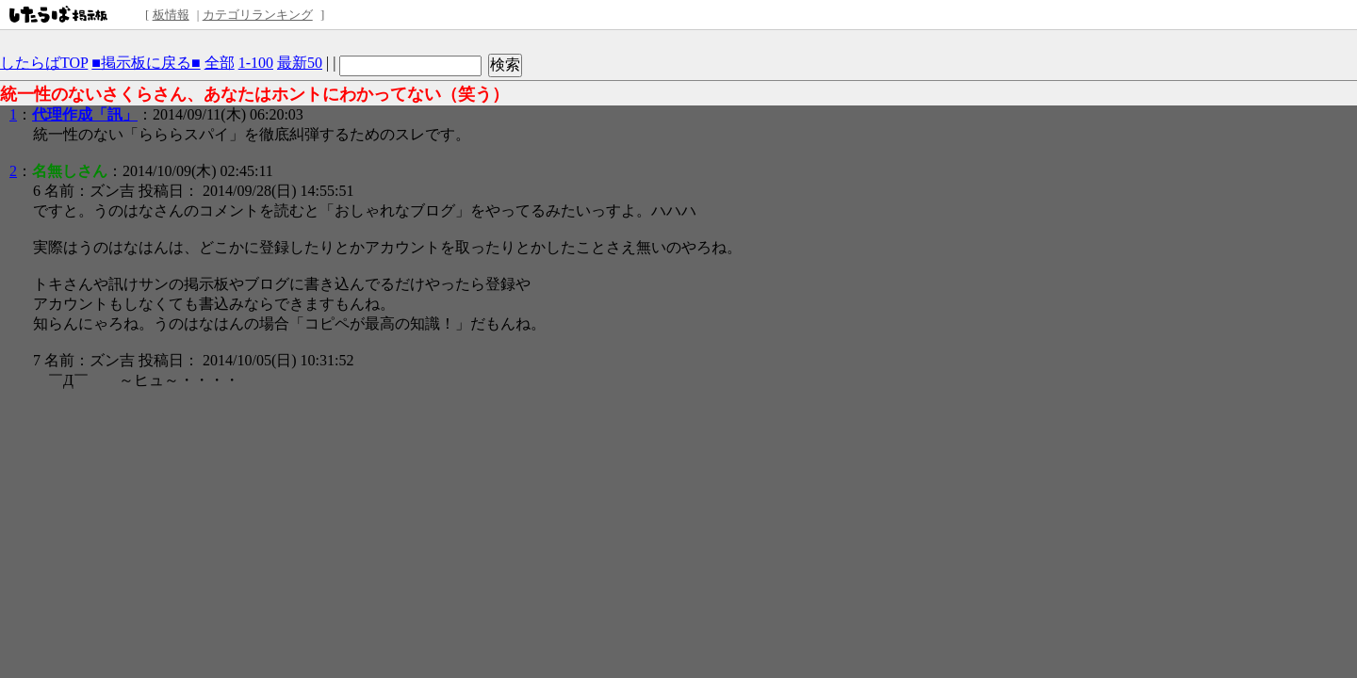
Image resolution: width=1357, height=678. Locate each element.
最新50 (299, 63)
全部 (219, 63)
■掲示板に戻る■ (145, 63)
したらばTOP (44, 63)
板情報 (171, 15)
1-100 (255, 63)
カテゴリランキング (258, 15)
